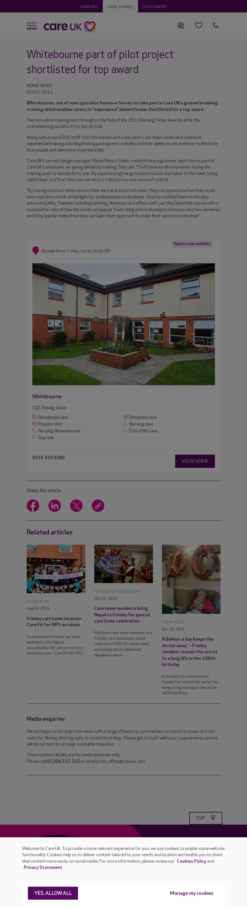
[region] (123, 872)
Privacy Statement (43, 867)
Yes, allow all (53, 893)
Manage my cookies (191, 893)
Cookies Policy (191, 861)
